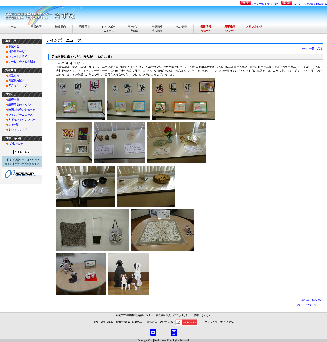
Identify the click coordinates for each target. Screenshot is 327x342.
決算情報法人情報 (157, 28)
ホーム (12, 28)
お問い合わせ (16, 143)
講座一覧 (13, 99)
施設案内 (60, 28)
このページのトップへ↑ (308, 305)
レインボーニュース (109, 28)
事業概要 (13, 46)
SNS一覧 (13, 124)
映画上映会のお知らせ (21, 109)
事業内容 (36, 28)
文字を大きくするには (259, 4)
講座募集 (84, 28)
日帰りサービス (17, 51)
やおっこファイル (19, 129)
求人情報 (181, 28)
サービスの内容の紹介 (21, 61)
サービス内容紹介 (133, 28)
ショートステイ (17, 56)
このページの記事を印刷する (304, 4)
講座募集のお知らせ (20, 104)
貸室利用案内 (16, 80)
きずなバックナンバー (21, 119)
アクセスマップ (17, 85)
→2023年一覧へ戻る (310, 48)
